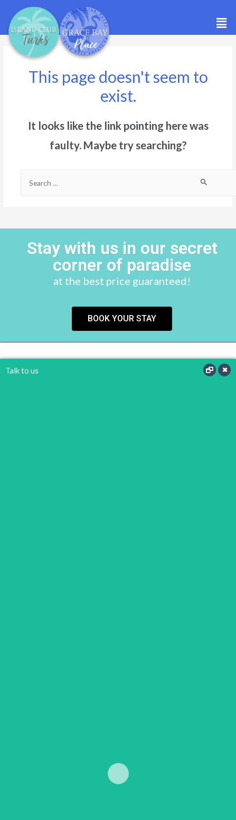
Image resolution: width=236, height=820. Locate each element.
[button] (222, 23)
